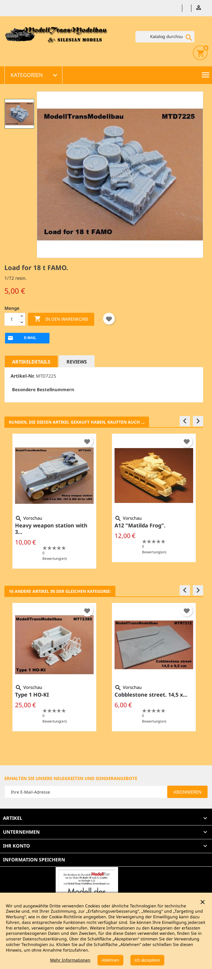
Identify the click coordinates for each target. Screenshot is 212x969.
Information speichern (34, 859)
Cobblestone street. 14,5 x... (151, 694)
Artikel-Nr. (23, 376)
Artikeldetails (31, 361)
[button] (185, 421)
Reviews (77, 361)
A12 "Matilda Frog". (140, 525)
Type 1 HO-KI (32, 694)
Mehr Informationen (70, 960)
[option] (54, 501)
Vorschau (28, 518)
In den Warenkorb (61, 319)
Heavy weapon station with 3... (51, 528)
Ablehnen (110, 960)
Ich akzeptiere (147, 960)
